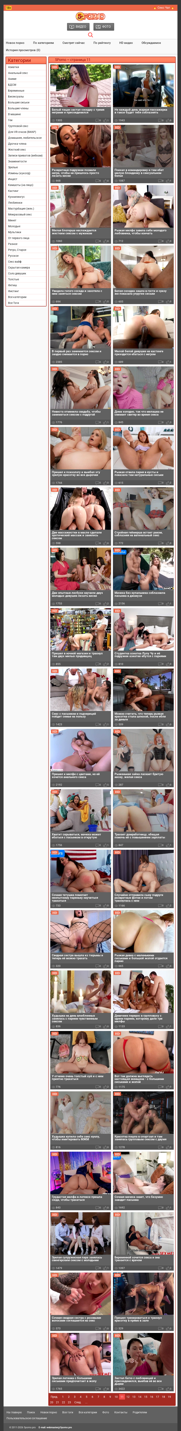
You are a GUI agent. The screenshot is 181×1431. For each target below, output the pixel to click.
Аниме (12, 78)
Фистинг (13, 291)
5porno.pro (30, 1427)
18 (163, 1396)
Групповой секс (18, 126)
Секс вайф (14, 261)
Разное (12, 244)
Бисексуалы (16, 96)
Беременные (16, 90)
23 (69, 1402)
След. (77, 1402)
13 (133, 1396)
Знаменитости (17, 161)
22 (63, 1402)
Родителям (140, 1412)
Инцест (12, 179)
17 (157, 1396)
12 (128, 1396)
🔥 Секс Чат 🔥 (163, 7)
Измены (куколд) (19, 173)
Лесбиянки (15, 202)
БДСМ (12, 84)
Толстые (13, 279)
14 (139, 1396)
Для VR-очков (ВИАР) (22, 131)
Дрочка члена (17, 143)
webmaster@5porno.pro (59, 1427)
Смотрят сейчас (74, 43)
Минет (12, 220)
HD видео (126, 43)
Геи (10, 120)
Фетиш (12, 285)
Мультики (14, 232)
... (86, 1402)
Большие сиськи (18, 102)
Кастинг (13, 190)
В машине (14, 114)
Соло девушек (17, 273)
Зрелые (13, 167)
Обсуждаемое (151, 43)
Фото (105, 1412)
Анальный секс (18, 72)
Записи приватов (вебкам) (25, 155)
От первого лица (18, 238)
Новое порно (15, 43)
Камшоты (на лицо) (20, 185)
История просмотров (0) (23, 50)
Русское (13, 255)
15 (145, 1396)
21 (57, 1402)
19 (169, 1396)
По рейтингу (102, 43)
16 (151, 1396)
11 (122, 1396)
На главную (14, 1412)
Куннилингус (16, 196)
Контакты (120, 1412)
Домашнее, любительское (25, 137)
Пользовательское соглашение (27, 1418)
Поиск (31, 1412)
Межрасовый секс (20, 214)
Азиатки (13, 67)
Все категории (17, 297)
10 (116, 1396)
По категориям (43, 43)
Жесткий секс (17, 149)
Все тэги (67, 1412)
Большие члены (18, 108)
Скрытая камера (19, 267)
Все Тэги (13, 302)
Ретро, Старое (17, 249)
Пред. (54, 1396)
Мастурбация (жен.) (21, 208)
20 (51, 1402)
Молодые (14, 226)
